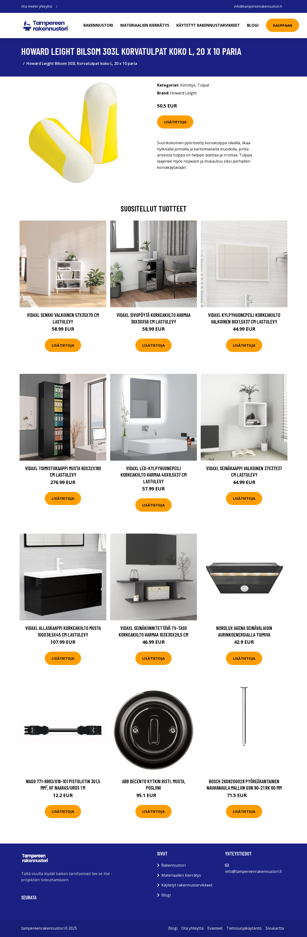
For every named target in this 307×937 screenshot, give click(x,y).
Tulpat (203, 85)
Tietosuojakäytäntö (244, 928)
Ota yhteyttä (192, 928)
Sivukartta (275, 928)
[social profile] (56, 6)
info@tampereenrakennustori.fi (258, 6)
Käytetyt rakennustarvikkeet (208, 25)
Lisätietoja (175, 121)
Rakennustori (98, 25)
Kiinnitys (187, 85)
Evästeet (215, 928)
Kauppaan (282, 25)
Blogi (253, 25)
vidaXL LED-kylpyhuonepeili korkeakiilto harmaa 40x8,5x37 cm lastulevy (154, 474)
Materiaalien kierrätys (144, 25)
